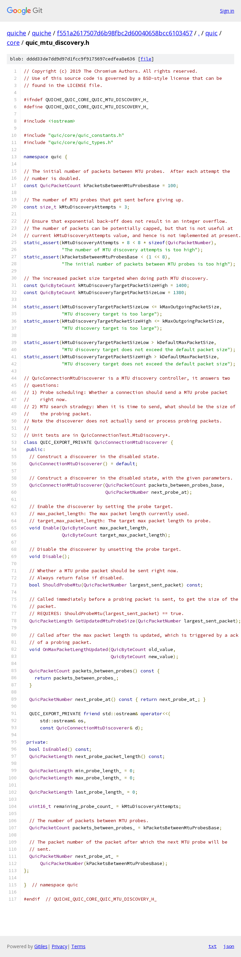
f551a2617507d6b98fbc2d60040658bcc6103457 (124, 33)
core (13, 42)
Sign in (227, 10)
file (146, 59)
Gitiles (41, 946)
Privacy (59, 946)
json (228, 946)
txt (212, 946)
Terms (78, 946)
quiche (16, 33)
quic (211, 33)
